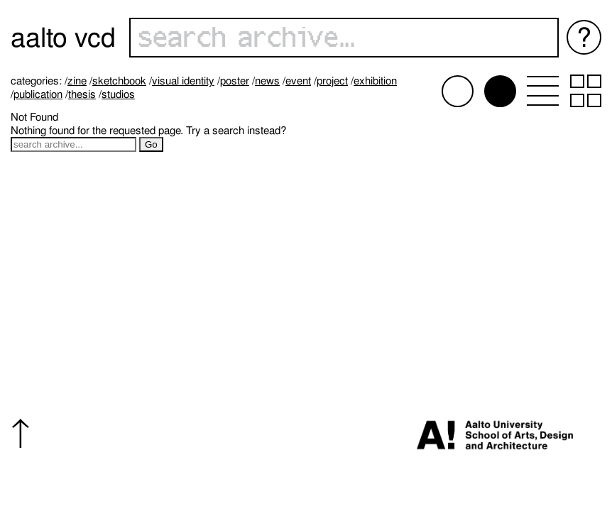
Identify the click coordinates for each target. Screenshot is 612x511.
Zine (77, 81)
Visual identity (183, 81)
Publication (37, 94)
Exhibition (375, 81)
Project (332, 81)
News (267, 81)
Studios (118, 94)
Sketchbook (119, 81)
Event (298, 81)
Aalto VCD (63, 37)
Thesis (82, 94)
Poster (234, 81)
